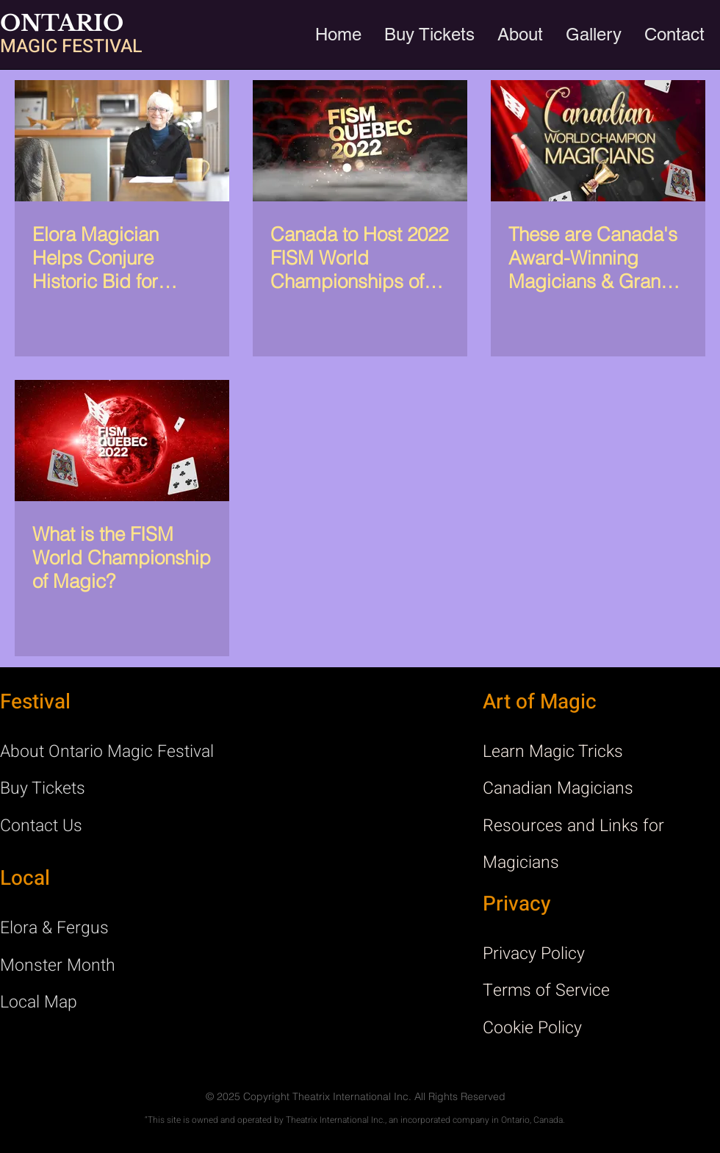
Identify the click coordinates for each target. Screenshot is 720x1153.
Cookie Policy (532, 1028)
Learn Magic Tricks (553, 751)
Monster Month (57, 965)
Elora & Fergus (54, 928)
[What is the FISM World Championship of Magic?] (122, 440)
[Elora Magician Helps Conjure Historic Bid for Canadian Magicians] (122, 140)
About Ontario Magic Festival (107, 751)
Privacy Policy (534, 953)
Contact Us (41, 825)
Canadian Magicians (558, 788)
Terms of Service (546, 990)
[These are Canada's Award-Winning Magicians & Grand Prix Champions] (598, 140)
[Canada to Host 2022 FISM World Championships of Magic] (360, 140)
